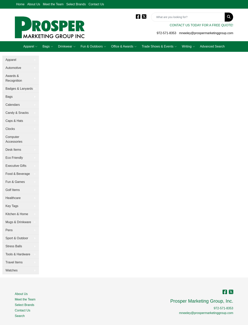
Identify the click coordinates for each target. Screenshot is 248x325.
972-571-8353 (166, 33)
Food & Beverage (17, 173)
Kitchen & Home (16, 214)
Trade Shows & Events (159, 46)
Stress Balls (13, 246)
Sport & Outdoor (16, 238)
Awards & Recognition (13, 78)
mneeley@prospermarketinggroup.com (206, 33)
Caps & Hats (14, 120)
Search (20, 316)
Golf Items (12, 190)
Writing (188, 46)
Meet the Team (53, 4)
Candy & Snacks (17, 112)
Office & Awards (124, 46)
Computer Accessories (13, 139)
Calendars (12, 104)
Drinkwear (67, 46)
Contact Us (96, 4)
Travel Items (14, 262)
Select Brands (76, 4)
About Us (33, 4)
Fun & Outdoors (93, 46)
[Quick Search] (188, 17)
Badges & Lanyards (19, 88)
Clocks (10, 129)
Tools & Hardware (17, 254)
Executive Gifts (15, 165)
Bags (47, 46)
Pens (9, 230)
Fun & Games (15, 181)
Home (20, 4)
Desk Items (13, 149)
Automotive (13, 67)
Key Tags (11, 206)
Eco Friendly (14, 157)
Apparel (30, 46)
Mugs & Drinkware (18, 222)
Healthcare (13, 198)
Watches (11, 270)
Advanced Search (212, 46)
